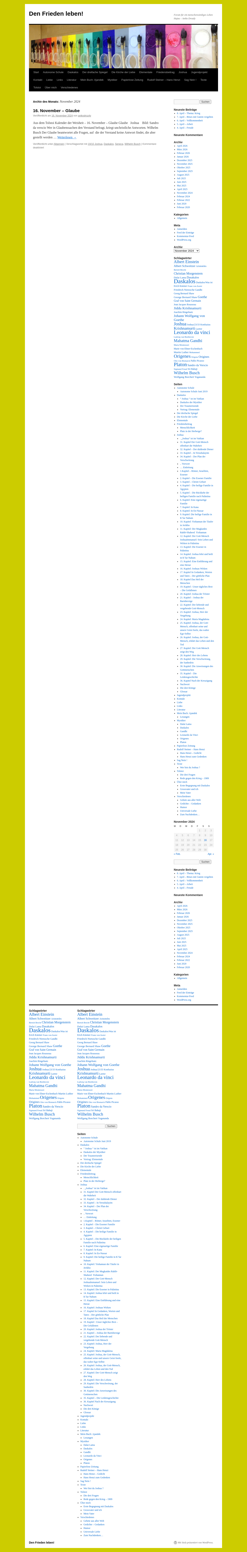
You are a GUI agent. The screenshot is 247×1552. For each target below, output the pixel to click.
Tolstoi (37, 87)
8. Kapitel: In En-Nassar (192, 510)
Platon (183, 742)
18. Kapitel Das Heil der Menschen (100, 1318)
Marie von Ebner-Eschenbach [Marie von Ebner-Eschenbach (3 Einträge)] (188, 348)
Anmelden (182, 229)
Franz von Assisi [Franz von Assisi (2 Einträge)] (195, 286)
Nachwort (184, 684)
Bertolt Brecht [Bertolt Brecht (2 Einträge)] (180, 270)
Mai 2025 (181, 185)
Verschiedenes (69, 87)
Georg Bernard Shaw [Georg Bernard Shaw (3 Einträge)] (184, 293)
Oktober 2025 (183, 167)
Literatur (71, 79)
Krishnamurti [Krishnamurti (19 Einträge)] (184, 328)
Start (36, 72)
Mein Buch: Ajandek (92, 79)
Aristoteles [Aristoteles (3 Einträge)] (201, 266)
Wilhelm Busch (132, 144)
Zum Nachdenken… (190, 814)
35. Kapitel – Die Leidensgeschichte (100, 1398)
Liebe (49, 79)
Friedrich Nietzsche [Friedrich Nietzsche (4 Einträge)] (184, 289)
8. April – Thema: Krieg (188, 113)
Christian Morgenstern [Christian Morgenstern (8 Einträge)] (188, 273)
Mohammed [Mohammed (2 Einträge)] (194, 352)
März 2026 (182, 149)
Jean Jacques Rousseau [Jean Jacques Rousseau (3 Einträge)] (185, 304)
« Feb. (177, 854)
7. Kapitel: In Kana (189, 507)
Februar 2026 (183, 153)
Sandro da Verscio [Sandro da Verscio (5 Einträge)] (197, 365)
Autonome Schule (53, 72)
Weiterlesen (66, 137)
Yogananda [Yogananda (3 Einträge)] (200, 377)
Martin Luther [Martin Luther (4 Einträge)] (181, 352)
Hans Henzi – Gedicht (190, 753)
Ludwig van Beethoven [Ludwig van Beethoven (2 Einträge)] (184, 337)
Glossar (183, 691)
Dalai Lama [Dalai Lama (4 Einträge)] (180, 277)
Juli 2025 (181, 178)
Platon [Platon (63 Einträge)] (180, 364)
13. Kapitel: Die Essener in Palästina (101, 1289)
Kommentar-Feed (185, 236)
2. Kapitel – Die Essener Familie (196, 478)
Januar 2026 (183, 156)
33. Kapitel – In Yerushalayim (194, 453)
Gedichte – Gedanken (190, 803)
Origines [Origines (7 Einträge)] (204, 356)
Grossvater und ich (189, 789)
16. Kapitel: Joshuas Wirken (193, 568)
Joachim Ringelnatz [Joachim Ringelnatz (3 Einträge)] (183, 312)
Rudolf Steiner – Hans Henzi (163, 79)
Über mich (51, 87)
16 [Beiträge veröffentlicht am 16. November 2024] (205, 840)
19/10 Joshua (95, 144)
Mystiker (112, 79)
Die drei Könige (188, 688)
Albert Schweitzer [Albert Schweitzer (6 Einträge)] (184, 266)
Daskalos (73, 72)
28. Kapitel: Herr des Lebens (194, 655)
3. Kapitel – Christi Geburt (193, 481)
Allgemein (59, 144)
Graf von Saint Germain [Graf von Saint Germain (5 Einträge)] (187, 300)
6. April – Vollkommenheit (190, 120)
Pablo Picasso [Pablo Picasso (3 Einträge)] (197, 360)
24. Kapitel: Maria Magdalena (194, 619)
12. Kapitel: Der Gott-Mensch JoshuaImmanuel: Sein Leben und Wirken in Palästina (196, 540)
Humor (183, 807)
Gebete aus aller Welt (190, 800)
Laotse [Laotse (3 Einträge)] (199, 328)
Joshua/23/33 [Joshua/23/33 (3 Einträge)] (193, 324)
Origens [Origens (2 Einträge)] (194, 357)
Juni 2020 (181, 203)
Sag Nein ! (190, 79)
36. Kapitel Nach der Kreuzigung (196, 680)
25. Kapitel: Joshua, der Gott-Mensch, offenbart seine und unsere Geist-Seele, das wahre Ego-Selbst (102, 1358)
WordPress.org (184, 239)
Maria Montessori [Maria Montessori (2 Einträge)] (181, 345)
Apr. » (211, 854)
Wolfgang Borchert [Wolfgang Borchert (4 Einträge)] (184, 376)
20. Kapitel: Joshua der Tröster (195, 594)
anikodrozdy (84, 115)
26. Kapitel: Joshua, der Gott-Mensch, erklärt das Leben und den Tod (197, 641)
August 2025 (183, 174)
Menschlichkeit (187, 427)
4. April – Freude (185, 127)
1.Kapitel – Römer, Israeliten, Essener (101, 1220)
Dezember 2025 (184, 160)
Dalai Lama (185, 724)
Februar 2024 (183, 196)
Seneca (119, 144)
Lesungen (184, 716)
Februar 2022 (183, 200)
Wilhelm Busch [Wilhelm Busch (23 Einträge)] (187, 373)
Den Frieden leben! (56, 13)
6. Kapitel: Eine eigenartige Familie (100, 1246)
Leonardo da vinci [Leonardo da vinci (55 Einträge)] (192, 332)
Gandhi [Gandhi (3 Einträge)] (198, 289)
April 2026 (182, 145)
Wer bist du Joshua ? (190, 767)
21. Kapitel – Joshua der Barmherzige (101, 1332)
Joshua (183, 72)
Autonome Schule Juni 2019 (193, 391)
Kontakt (37, 79)
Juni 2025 (181, 182)
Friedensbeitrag (165, 72)
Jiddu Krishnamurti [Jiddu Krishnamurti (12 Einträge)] (187, 308)
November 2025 (185, 163)
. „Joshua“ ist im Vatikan (192, 438)
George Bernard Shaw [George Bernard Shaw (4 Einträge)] (185, 297)
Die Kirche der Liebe (123, 72)
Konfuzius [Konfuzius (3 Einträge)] (205, 324)
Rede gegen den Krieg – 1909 (194, 778)
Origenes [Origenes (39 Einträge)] (182, 356)
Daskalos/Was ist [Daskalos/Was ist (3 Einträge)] (204, 282)
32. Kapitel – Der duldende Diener (196, 449)
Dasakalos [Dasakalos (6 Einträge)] (193, 277)
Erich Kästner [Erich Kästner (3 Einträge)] (180, 286)
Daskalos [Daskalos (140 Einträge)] (185, 281)
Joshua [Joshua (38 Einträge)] (180, 323)
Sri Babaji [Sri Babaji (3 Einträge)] (192, 369)
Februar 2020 (183, 207)
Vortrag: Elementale (189, 409)
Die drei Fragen (187, 774)
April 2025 (182, 189)
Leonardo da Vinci (189, 735)
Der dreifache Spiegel (95, 72)
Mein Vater (185, 792)
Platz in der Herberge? (191, 431)
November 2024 (185, 192)
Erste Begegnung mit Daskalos (195, 785)
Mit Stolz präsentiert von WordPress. (195, 1542)
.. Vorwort (185, 463)
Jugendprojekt (199, 72)
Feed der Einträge (185, 232)
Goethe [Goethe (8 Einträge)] (202, 297)
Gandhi (183, 731)
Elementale (145, 72)
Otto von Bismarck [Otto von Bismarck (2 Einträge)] (182, 361)
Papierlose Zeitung (132, 79)
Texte (203, 79)
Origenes (184, 738)
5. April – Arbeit (185, 124)
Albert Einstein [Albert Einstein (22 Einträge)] (186, 262)
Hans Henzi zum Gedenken (193, 756)
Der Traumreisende (189, 406)
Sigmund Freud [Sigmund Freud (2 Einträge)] (180, 369)
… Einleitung (186, 467)
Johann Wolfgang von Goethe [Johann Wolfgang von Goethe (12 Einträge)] (50, 1065)
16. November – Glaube (56, 110)
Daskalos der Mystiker (191, 402)
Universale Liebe (188, 810)
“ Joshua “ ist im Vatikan (192, 398)
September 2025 (185, 171)
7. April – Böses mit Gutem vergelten (195, 116)
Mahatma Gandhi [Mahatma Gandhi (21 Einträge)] (188, 340)
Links (60, 79)
